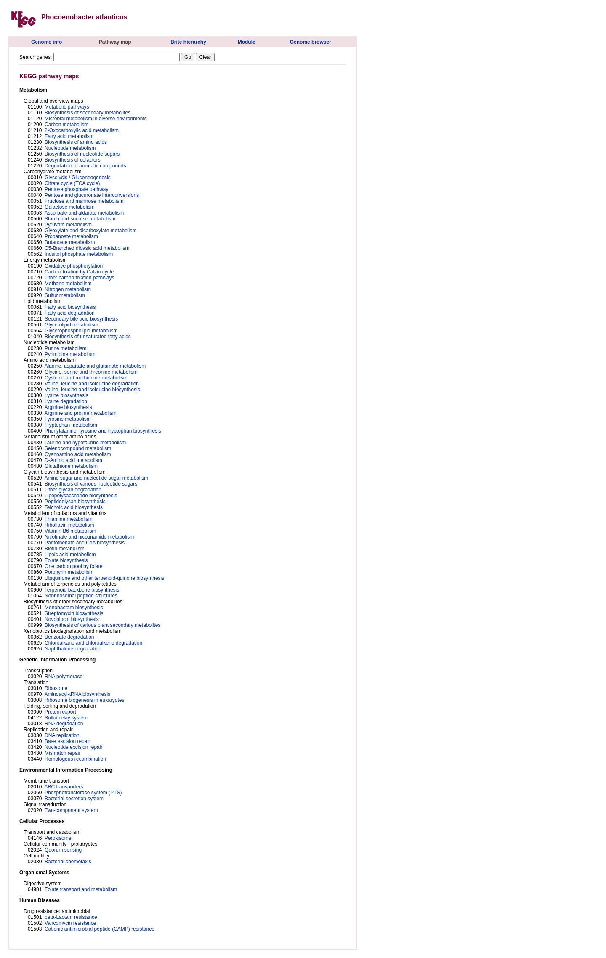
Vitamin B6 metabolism (70, 531)
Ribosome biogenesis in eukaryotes (84, 700)
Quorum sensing (63, 850)
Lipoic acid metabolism (70, 554)
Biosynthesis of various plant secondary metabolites (102, 625)
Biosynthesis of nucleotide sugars (82, 154)
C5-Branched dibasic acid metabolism (87, 248)
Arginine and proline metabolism (80, 413)
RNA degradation (64, 724)
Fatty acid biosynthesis (70, 307)
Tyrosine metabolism (68, 419)
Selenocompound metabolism (78, 448)
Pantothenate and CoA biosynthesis (85, 543)
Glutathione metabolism (71, 466)
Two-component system (71, 810)
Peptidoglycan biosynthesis (75, 501)
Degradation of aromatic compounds (85, 166)
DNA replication (62, 735)
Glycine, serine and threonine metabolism (91, 372)
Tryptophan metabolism (71, 425)
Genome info (46, 42)
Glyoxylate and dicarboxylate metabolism (90, 231)
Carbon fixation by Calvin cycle (79, 272)
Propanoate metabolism (71, 236)
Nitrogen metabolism (68, 289)
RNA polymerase (63, 676)
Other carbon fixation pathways (79, 278)
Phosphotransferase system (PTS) (83, 793)
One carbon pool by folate (73, 566)
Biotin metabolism (65, 549)
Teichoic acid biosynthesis (74, 507)
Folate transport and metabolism (81, 889)
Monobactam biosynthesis (74, 607)
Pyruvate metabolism (68, 225)
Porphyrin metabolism (69, 572)
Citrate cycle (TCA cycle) (72, 183)
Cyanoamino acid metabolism (78, 454)
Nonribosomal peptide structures (81, 596)
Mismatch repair (62, 753)
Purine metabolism (65, 348)
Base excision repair (67, 741)
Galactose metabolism (70, 207)
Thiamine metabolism (69, 519)
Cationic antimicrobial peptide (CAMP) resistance (99, 929)
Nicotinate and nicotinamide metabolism (89, 537)
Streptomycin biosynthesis (74, 613)
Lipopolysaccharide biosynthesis (81, 496)
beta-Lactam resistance (71, 917)
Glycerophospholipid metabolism (81, 331)
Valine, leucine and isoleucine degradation (92, 384)
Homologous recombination (75, 759)
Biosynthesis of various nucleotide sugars (91, 484)
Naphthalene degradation (73, 649)
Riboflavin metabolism (69, 525)
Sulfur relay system (66, 718)
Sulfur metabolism (65, 295)
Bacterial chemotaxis (68, 862)
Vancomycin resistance (70, 923)
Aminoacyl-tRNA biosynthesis (77, 694)
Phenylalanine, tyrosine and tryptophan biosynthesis (103, 431)
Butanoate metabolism (70, 242)
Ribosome (56, 688)
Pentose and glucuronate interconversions (92, 195)
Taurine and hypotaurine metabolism (85, 443)
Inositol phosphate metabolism (79, 254)
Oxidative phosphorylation (74, 266)
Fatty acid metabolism (69, 136)
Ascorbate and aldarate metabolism (84, 213)
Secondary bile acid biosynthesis (81, 319)
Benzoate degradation (69, 637)
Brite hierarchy (188, 42)
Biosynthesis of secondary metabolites (87, 113)
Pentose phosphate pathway (76, 189)
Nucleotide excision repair (73, 747)
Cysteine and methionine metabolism (86, 378)
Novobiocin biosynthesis (72, 619)
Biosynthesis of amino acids (76, 142)
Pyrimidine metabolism (70, 354)
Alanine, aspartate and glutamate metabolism (95, 366)
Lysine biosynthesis (66, 395)
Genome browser (310, 42)
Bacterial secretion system (74, 798)
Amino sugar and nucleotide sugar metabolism (96, 478)
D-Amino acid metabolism (73, 460)
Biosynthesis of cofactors (73, 160)
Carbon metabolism (66, 124)
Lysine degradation (66, 401)
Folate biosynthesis (66, 560)
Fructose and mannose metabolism (84, 201)
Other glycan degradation (73, 490)
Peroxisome (58, 838)
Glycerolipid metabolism (71, 325)
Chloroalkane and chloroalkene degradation (93, 643)
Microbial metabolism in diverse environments (96, 119)
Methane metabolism (68, 284)
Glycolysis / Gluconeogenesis (78, 177)
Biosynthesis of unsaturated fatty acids (88, 337)
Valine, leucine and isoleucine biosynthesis (92, 390)
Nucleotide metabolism (70, 148)
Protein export (60, 712)
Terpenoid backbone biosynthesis (82, 590)
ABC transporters (63, 787)
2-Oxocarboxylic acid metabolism (82, 130)
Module (246, 42)
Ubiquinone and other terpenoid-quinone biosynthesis (104, 578)
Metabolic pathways (67, 107)
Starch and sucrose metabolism (80, 219)
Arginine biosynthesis (68, 407)
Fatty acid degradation (70, 313)
